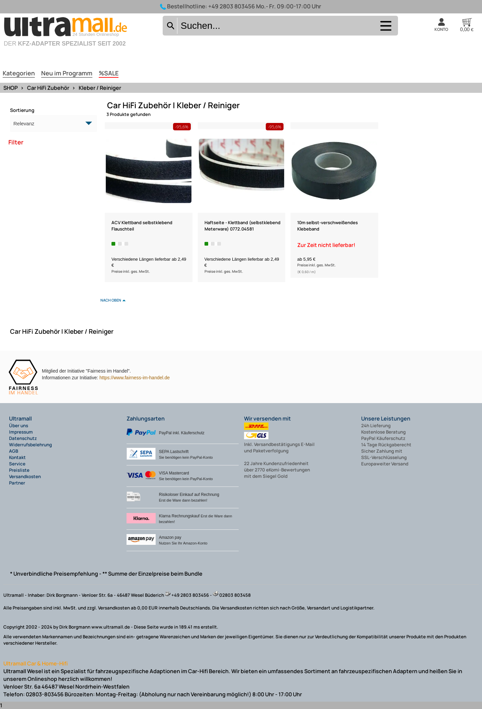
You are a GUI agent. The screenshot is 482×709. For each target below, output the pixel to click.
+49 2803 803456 (231, 6)
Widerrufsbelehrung (30, 445)
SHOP (10, 87)
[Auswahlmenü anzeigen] (385, 30)
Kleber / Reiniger (100, 87)
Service (17, 464)
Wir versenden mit (267, 418)
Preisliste (19, 470)
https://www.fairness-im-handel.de (134, 377)
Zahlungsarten (146, 418)
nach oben (110, 300)
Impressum (21, 432)
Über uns (18, 426)
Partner (17, 483)
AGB (13, 451)
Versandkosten (25, 476)
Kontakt (17, 457)
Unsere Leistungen (385, 418)
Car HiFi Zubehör (48, 87)
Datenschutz (23, 438)
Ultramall (20, 418)
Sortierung (22, 110)
